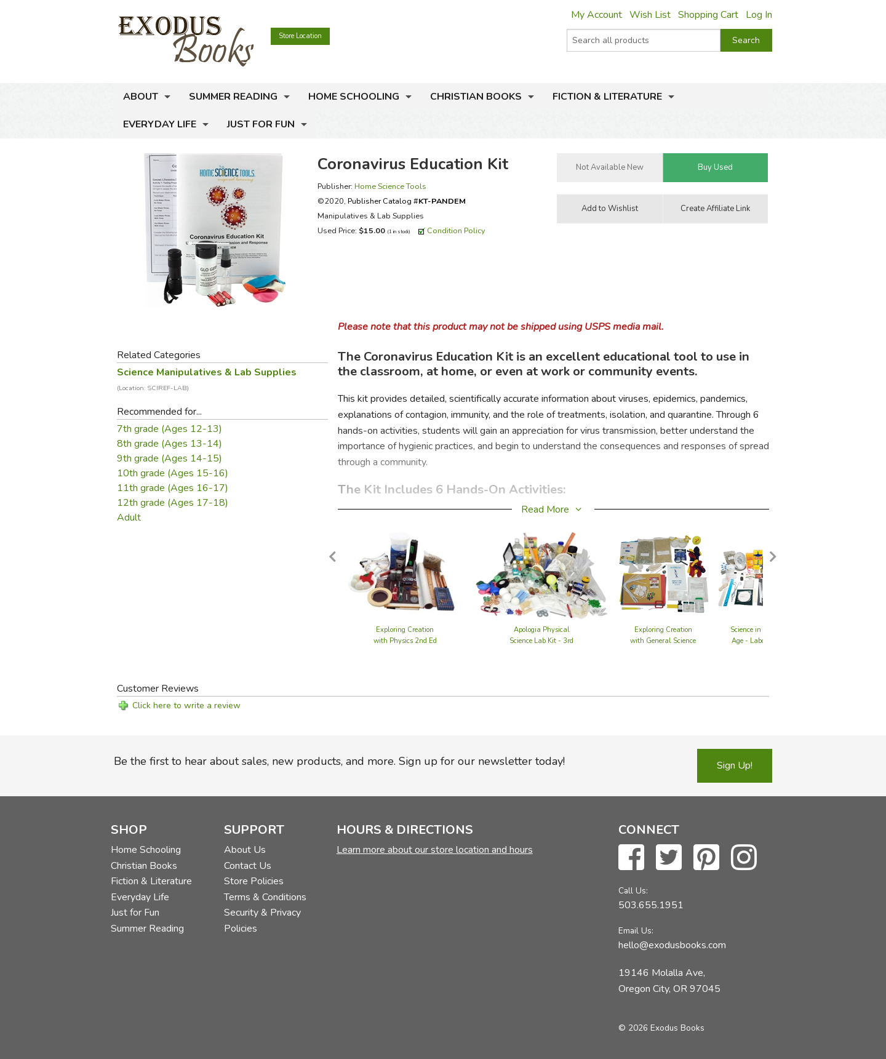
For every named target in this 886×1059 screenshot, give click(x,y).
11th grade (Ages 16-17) (172, 488)
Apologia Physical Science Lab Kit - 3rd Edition (541, 641)
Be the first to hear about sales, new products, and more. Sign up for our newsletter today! (339, 761)
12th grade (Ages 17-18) (172, 503)
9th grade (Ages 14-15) (169, 458)
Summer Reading (233, 96)
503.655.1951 (651, 905)
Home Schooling (353, 96)
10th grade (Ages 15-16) (172, 473)
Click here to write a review (186, 705)
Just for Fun (261, 124)
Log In (759, 15)
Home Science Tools (390, 186)
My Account (596, 15)
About (140, 96)
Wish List (650, 15)
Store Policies (254, 881)
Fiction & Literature (607, 96)
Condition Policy (456, 230)
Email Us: (635, 931)
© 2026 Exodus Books (661, 1028)
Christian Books (476, 96)
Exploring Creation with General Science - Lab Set (663, 641)
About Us (245, 850)
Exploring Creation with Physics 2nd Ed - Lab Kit (405, 641)
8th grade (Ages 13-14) (169, 443)
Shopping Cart (708, 15)
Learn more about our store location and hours (435, 850)
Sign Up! (734, 765)
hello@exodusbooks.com (672, 945)
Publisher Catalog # (407, 201)
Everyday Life (159, 124)
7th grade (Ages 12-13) (169, 429)
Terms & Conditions (265, 897)
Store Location (300, 36)
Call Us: (633, 891)
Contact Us (247, 866)
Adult (129, 517)
